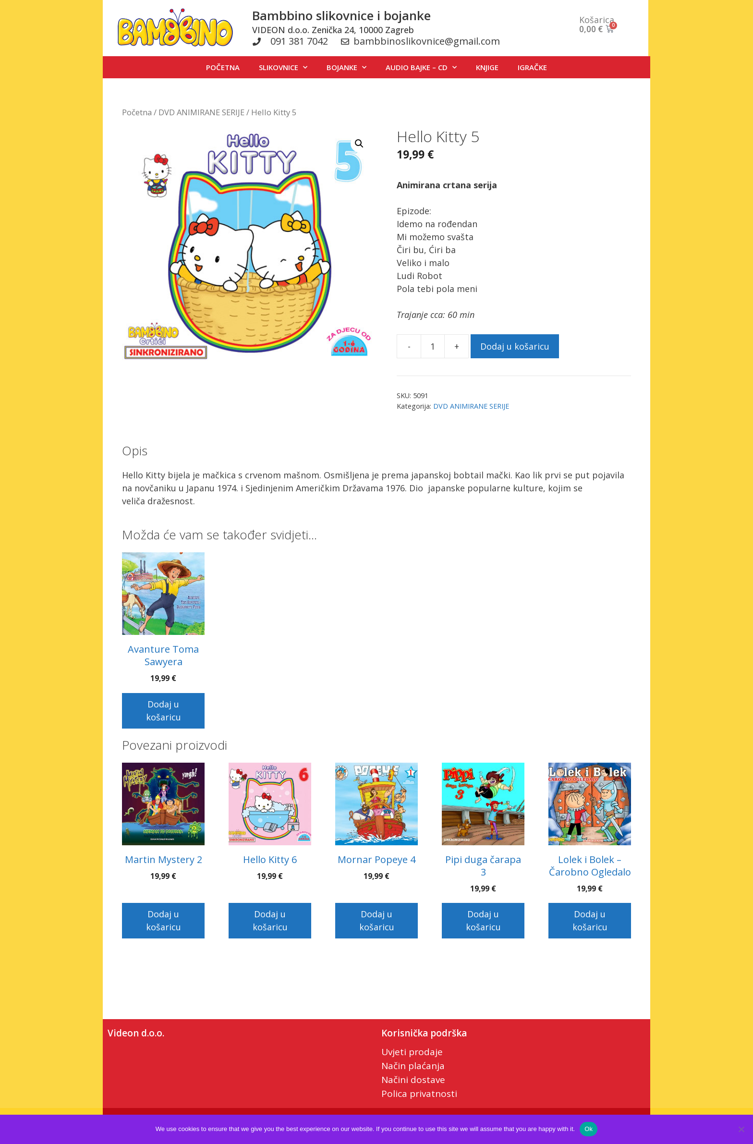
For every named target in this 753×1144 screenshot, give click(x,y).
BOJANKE (346, 67)
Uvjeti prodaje (412, 1052)
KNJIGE (487, 67)
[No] (741, 1129)
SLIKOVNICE (283, 67)
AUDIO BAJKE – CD (421, 67)
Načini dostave (413, 1079)
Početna (137, 112)
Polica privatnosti (419, 1093)
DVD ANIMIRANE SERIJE (201, 112)
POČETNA (223, 67)
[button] (359, 143)
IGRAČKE (532, 67)
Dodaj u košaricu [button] (163, 710)
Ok (588, 1128)
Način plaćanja (413, 1065)
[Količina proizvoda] (433, 346)
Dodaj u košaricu (514, 346)
